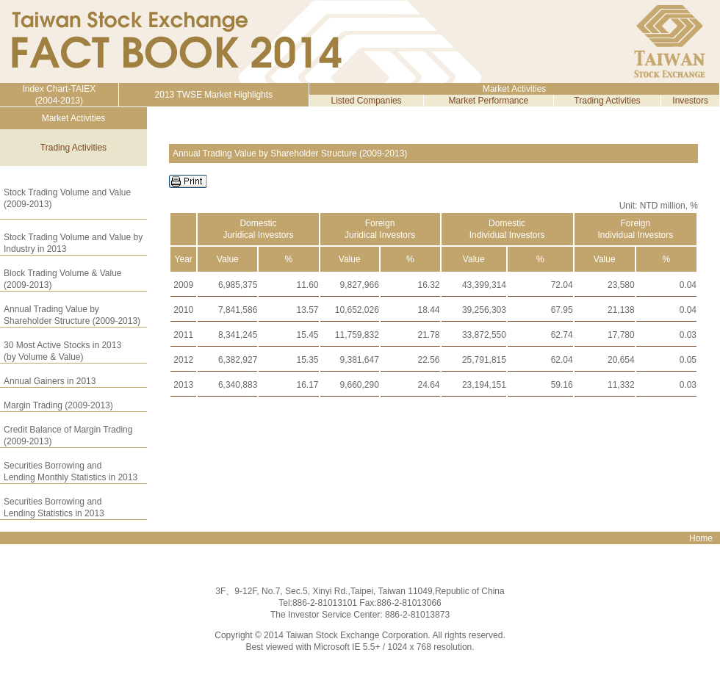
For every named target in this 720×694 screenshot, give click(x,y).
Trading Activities (607, 100)
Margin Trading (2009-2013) (58, 405)
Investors (690, 100)
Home (701, 538)
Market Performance (489, 100)
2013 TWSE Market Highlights (214, 95)
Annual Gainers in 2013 (50, 381)
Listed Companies (366, 100)
